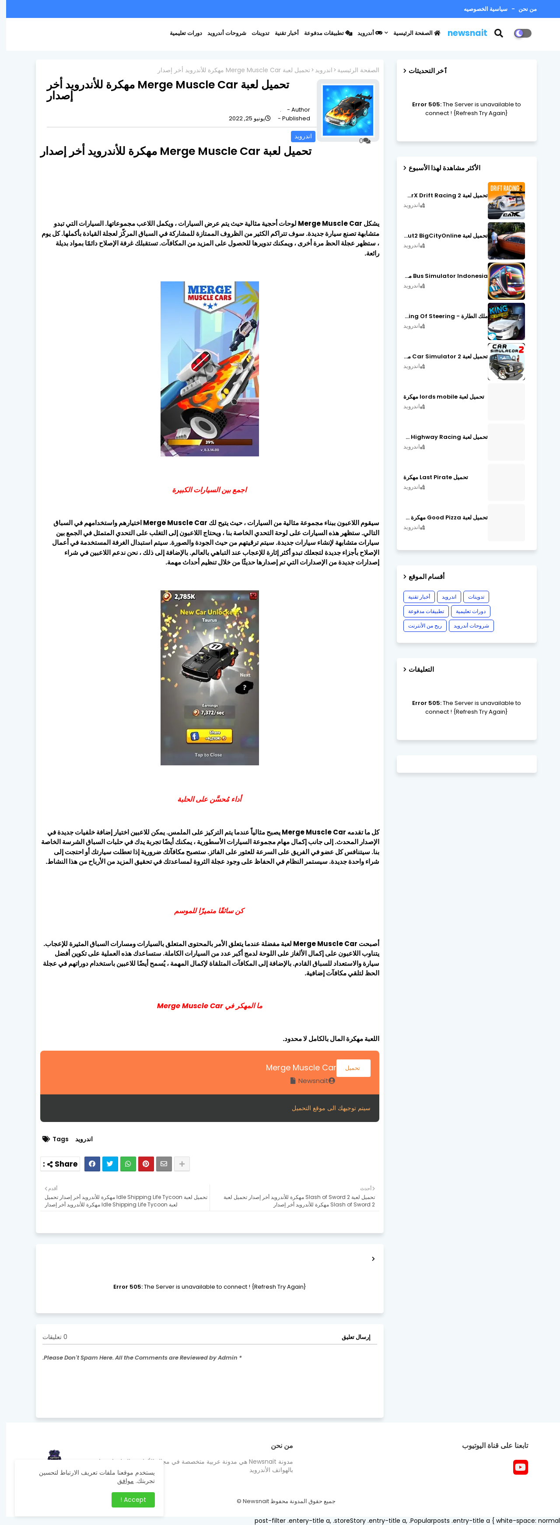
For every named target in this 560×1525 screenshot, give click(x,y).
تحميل (347, 1068)
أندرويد (363, 33)
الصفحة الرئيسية (410, 33)
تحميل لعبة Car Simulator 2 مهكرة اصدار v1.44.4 (439, 357)
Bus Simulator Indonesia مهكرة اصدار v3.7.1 (439, 276)
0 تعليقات (48, 1337)
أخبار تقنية (281, 33)
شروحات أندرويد (220, 33)
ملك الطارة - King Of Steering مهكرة (439, 316)
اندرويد (317, 70)
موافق (119, 1480)
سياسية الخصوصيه (479, 9)
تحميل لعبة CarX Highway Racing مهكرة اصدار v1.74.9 (439, 437)
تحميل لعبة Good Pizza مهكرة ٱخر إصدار (439, 518)
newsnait (461, 33)
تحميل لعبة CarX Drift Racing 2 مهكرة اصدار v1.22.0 (439, 196)
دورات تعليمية (180, 33)
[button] (498, 33)
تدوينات (254, 33)
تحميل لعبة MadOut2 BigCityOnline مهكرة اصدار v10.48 (439, 236)
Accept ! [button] (127, 1499)
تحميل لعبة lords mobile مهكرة (437, 397)
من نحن (521, 9)
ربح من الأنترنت (419, 625)
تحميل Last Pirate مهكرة (429, 477)
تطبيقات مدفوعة (322, 33)
